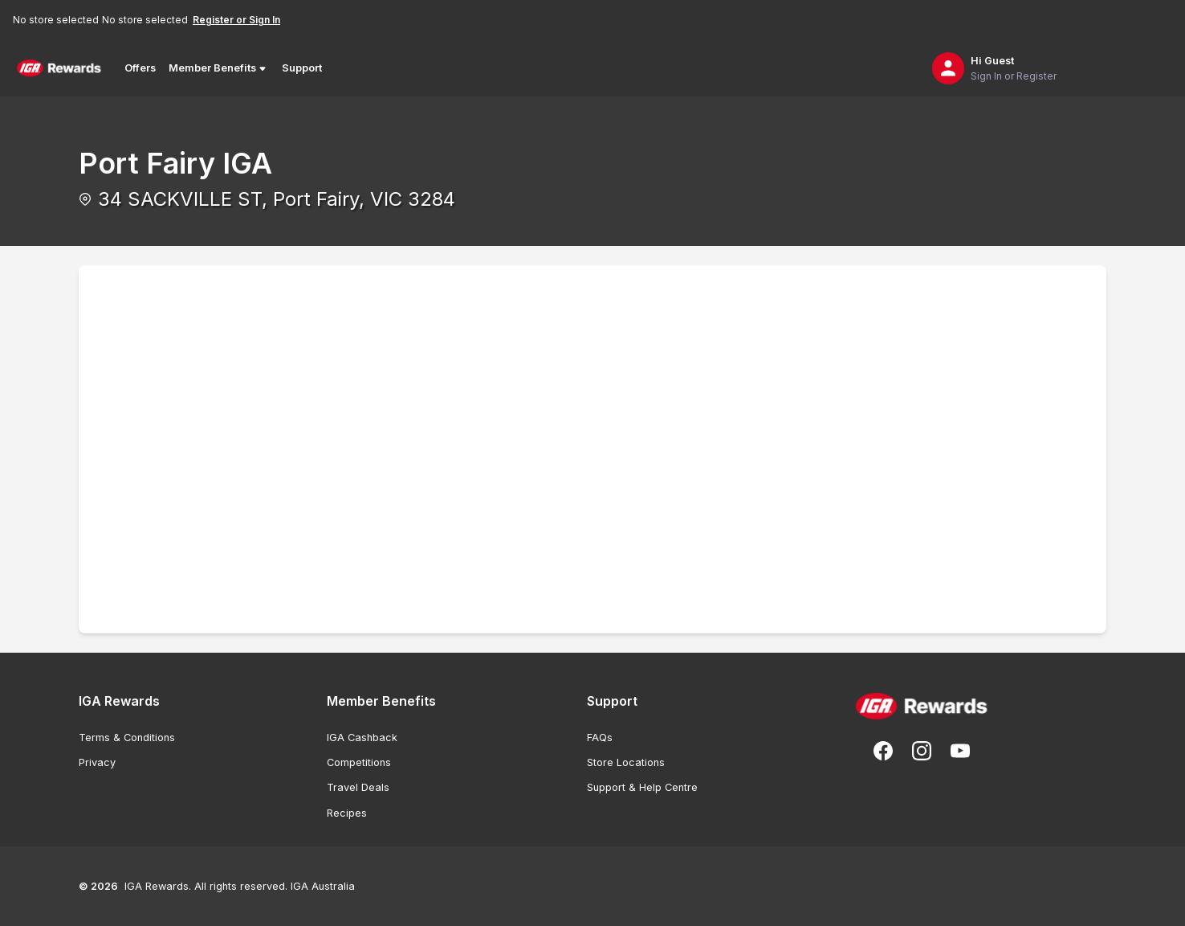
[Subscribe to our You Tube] (960, 750)
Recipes (347, 813)
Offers (140, 68)
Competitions (359, 762)
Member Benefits (219, 68)
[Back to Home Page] (59, 68)
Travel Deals (358, 787)
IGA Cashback (362, 737)
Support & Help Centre (642, 787)
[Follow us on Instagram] (921, 750)
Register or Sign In (236, 20)
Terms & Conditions (127, 737)
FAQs (600, 737)
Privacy (97, 762)
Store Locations (626, 762)
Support (302, 68)
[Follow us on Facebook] (883, 750)
